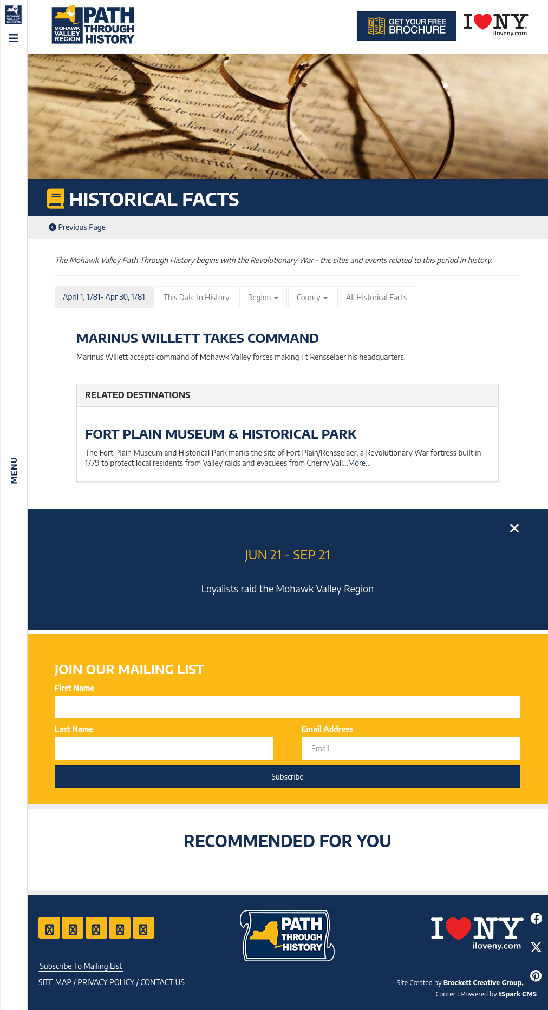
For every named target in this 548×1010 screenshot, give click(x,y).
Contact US (162, 982)
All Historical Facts (376, 297)
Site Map (54, 982)
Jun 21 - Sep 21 (287, 554)
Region (263, 297)
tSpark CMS (518, 993)
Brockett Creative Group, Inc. (490, 982)
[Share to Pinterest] (536, 975)
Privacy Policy (105, 982)
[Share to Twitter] (536, 947)
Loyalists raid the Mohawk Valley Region (287, 588)
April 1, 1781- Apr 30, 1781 (104, 296)
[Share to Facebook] (536, 918)
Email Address (327, 729)
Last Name (74, 729)
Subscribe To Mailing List (81, 966)
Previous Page (77, 227)
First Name (74, 687)
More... (359, 462)
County (312, 297)
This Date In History (197, 297)
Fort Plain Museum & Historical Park (220, 433)
